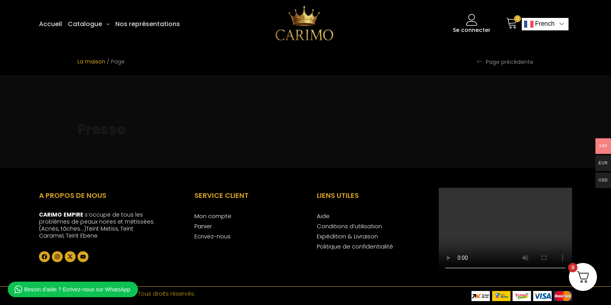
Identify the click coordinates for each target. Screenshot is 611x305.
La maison (91, 61)
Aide (323, 216)
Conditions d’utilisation (349, 226)
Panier (203, 226)
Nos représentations (147, 24)
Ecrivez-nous (212, 236)
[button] (88, 24)
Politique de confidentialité (355, 246)
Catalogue (88, 24)
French (539, 24)
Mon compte (212, 216)
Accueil (50, 24)
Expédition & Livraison (347, 236)
